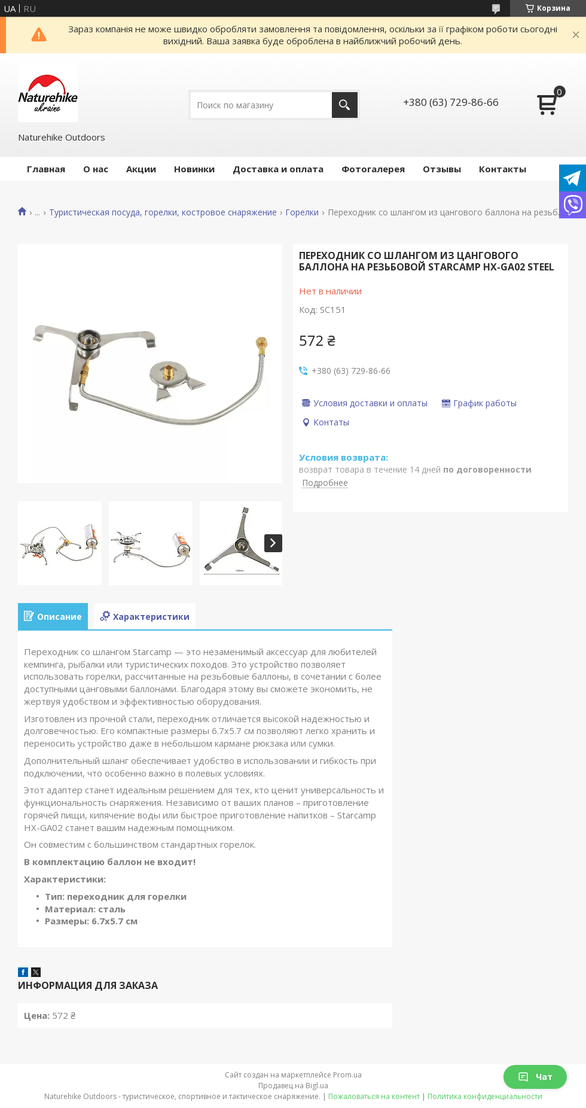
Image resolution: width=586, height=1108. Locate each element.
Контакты (502, 169)
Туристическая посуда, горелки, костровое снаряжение (163, 212)
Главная (46, 169)
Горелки (302, 212)
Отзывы (442, 169)
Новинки (194, 169)
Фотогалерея (373, 169)
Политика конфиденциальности (485, 1096)
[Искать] (345, 105)
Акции (141, 169)
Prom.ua (347, 1075)
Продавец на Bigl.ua (293, 1085)
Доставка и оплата (278, 169)
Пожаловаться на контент (374, 1096)
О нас (95, 169)
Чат (535, 1076)
